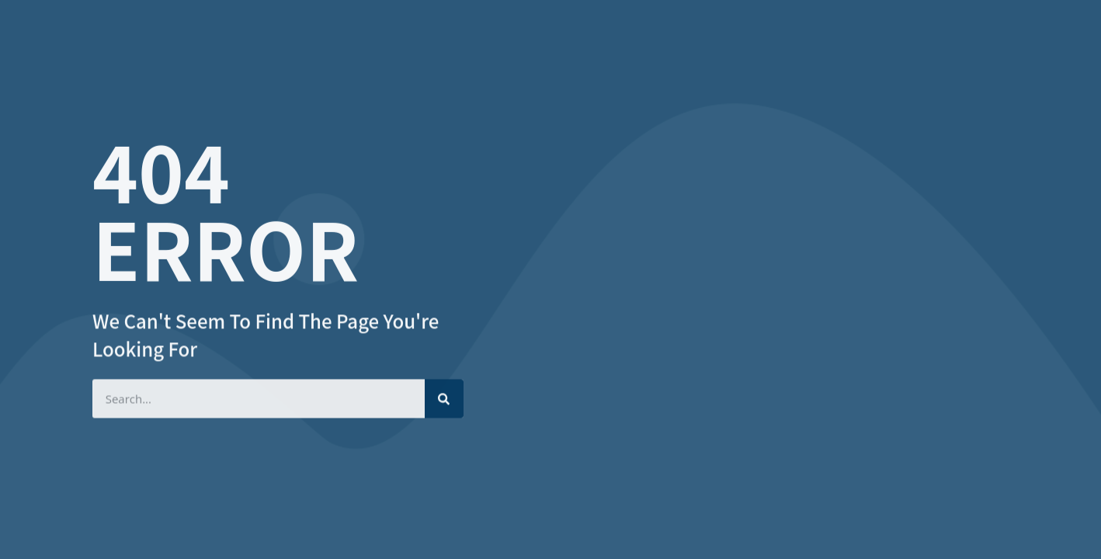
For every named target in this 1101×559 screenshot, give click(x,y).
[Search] (444, 397)
